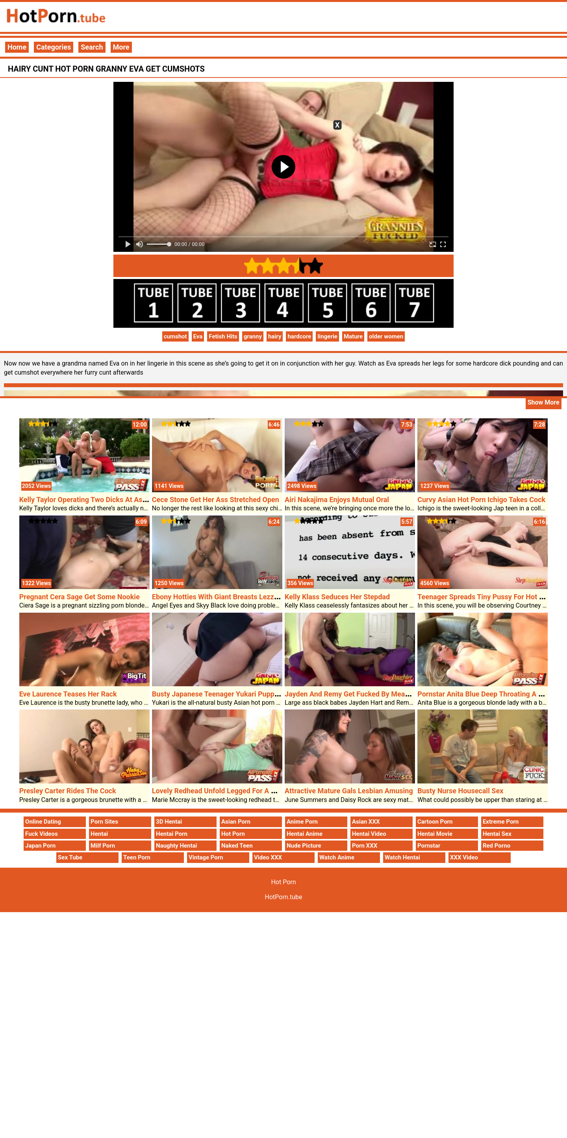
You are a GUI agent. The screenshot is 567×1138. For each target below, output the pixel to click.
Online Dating (43, 821)
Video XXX (268, 857)
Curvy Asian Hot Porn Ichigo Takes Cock (481, 499)
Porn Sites (104, 821)
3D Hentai (169, 821)
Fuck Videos (41, 833)
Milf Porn (103, 845)
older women (386, 336)
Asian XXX (366, 821)
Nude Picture (304, 845)
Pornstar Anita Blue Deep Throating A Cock (485, 694)
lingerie (327, 336)
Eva (198, 336)
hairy (275, 336)
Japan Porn (40, 845)
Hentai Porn (171, 833)
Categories (53, 47)
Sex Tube (70, 857)
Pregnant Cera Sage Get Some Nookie (79, 597)
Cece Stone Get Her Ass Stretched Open (215, 499)
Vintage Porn (206, 857)
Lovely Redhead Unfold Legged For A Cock (219, 791)
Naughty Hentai (176, 845)
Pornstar (428, 845)
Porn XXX (364, 845)
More (121, 47)
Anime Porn (302, 821)
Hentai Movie (434, 833)
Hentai (99, 833)
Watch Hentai (402, 857)
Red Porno (496, 845)
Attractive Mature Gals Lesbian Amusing (349, 791)
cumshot (175, 336)
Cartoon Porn (435, 821)
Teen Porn (136, 857)
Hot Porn (233, 833)
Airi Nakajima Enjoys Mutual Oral (337, 499)
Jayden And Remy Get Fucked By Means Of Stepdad (367, 694)
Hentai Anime (304, 833)
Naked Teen (237, 845)
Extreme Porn (501, 821)
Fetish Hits (223, 336)
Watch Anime (336, 857)
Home (16, 47)
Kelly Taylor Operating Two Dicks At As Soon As (95, 499)
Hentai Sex (497, 833)
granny (253, 336)
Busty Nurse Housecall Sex (460, 791)
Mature (353, 336)
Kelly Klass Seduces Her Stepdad (337, 597)
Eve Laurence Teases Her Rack (68, 694)
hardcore (299, 336)
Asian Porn (235, 821)
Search (92, 47)
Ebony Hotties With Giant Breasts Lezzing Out (224, 597)
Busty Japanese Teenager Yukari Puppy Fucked (227, 694)
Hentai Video (369, 833)
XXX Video (464, 857)
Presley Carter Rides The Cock (67, 791)
